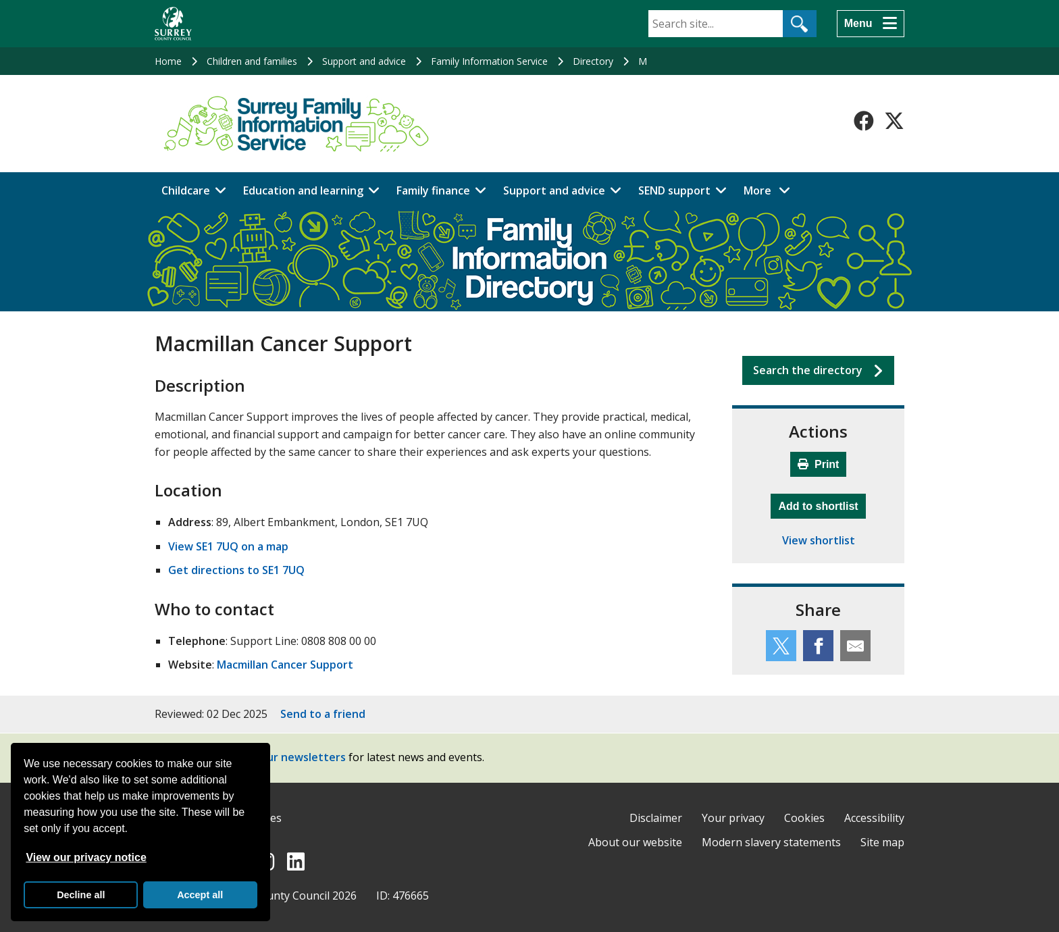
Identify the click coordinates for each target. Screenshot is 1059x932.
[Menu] (870, 23)
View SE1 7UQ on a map (228, 546)
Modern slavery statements (771, 842)
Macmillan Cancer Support (285, 664)
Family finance (433, 190)
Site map (882, 842)
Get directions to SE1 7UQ (236, 570)
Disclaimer (655, 817)
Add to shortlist (821, 504)
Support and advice (364, 61)
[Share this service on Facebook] (818, 645)
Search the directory (807, 370)
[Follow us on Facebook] (864, 121)
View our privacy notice (86, 857)
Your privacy (733, 817)
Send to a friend (322, 713)
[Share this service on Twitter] (781, 645)
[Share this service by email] (855, 645)
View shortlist (818, 540)
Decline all (81, 894)
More (771, 190)
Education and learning (303, 190)
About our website (635, 842)
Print (819, 464)
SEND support (674, 190)
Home (168, 61)
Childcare (185, 190)
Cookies (804, 817)
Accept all (200, 894)
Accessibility (874, 817)
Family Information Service (489, 61)
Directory (593, 61)
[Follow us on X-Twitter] (894, 121)
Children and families (252, 61)
